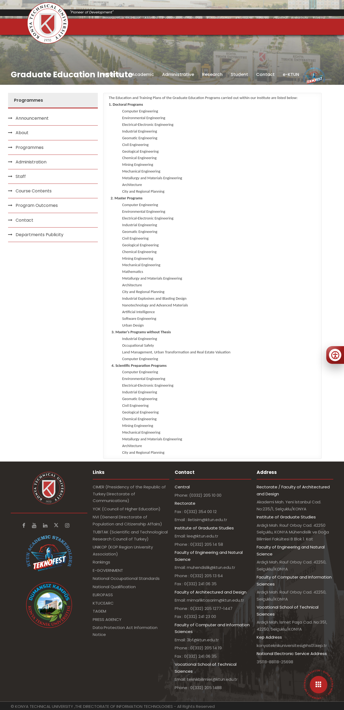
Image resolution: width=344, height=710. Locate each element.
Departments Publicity (39, 235)
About (22, 133)
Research (212, 74)
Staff (21, 176)
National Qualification (114, 587)
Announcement (32, 118)
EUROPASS (103, 595)
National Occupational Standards (126, 578)
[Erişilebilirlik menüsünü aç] (335, 355)
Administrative (178, 74)
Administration (31, 162)
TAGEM (99, 611)
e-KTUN (291, 74)
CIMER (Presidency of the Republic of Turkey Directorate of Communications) (129, 493)
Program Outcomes (37, 205)
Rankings (101, 562)
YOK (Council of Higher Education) (126, 509)
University (113, 74)
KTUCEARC (103, 603)
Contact (265, 74)
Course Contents (34, 191)
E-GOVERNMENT (108, 570)
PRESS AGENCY (107, 619)
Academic (143, 74)
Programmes (30, 147)
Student (239, 74)
